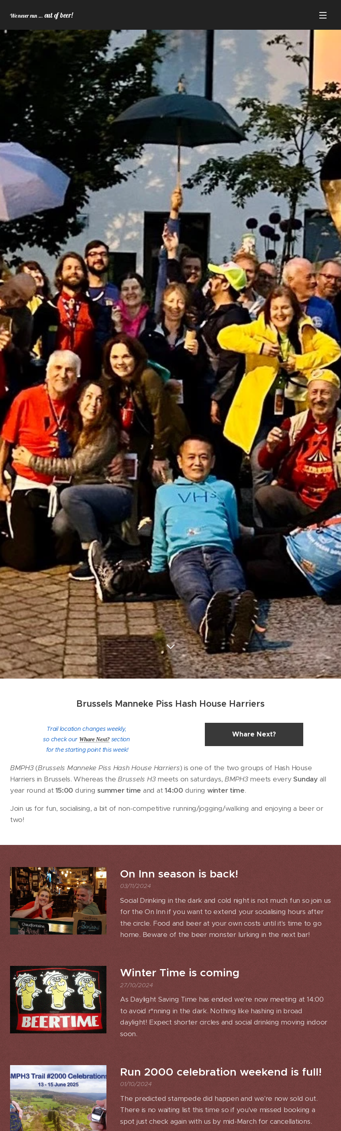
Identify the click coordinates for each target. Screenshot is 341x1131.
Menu (323, 15)
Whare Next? (94, 739)
